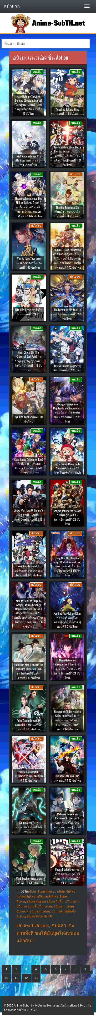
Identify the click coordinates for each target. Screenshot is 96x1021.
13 (35, 978)
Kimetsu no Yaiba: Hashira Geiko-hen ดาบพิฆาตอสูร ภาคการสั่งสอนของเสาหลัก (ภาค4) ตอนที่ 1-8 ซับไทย (67, 720)
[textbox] (45, 43)
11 (16, 978)
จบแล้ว (59, 925)
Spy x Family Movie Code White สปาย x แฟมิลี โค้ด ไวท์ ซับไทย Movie (67, 468)
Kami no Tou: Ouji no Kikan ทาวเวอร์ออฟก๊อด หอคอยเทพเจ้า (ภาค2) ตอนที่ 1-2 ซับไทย (67, 619)
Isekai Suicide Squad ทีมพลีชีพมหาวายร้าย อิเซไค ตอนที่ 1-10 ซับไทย (29, 570)
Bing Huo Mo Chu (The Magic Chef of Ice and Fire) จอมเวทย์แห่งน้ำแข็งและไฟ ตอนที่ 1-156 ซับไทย (67, 566)
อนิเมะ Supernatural (41, 891)
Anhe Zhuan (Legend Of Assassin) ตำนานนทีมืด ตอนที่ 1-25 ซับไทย (28, 724)
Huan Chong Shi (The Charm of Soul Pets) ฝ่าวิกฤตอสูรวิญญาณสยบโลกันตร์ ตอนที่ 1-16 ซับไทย (28, 361)
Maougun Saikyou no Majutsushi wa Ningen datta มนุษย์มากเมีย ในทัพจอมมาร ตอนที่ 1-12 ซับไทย (67, 412)
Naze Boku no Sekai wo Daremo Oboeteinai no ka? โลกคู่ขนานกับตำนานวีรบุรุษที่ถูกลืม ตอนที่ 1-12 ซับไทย (29, 104)
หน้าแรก (12, 6)
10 (6, 978)
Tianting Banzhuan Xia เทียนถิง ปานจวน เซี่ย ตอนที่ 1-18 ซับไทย (67, 211)
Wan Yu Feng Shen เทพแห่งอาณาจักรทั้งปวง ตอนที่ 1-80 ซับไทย (29, 262)
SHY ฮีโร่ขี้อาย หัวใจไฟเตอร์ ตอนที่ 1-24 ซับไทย (28, 314)
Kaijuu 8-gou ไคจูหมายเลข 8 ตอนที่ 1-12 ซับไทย (28, 827)
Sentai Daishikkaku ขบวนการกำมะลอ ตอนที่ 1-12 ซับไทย (29, 776)
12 (26, 978)
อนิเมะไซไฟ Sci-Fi (39, 916)
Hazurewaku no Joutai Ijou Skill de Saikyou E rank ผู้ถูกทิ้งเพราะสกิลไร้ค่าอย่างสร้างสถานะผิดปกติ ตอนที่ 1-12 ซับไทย (29, 207)
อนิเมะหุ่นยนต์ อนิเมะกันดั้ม (45, 901)
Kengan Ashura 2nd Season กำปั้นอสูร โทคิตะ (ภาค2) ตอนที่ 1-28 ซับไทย (67, 517)
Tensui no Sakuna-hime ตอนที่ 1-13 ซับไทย (67, 111)
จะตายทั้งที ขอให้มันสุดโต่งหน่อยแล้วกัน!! (47, 933)
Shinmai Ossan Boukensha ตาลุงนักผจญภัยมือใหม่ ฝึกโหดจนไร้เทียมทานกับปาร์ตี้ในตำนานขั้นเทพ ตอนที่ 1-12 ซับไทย (67, 258)
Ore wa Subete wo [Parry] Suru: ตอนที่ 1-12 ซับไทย (67, 368)
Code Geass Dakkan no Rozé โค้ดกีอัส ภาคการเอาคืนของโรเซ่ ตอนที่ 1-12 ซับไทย (28, 466)
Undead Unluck (32, 925)
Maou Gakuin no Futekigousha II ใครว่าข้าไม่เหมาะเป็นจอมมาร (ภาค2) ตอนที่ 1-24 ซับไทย (67, 669)
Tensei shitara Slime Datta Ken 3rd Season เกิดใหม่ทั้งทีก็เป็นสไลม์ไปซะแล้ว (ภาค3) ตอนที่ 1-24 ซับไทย (67, 156)
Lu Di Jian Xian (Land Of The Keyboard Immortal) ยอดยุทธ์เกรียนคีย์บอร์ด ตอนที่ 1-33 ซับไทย (28, 671)
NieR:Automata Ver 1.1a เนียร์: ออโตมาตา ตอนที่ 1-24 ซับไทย (28, 160)
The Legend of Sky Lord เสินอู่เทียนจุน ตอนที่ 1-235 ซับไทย (67, 314)
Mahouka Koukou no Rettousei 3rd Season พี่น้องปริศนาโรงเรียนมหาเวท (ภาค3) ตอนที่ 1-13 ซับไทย (67, 823)
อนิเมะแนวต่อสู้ (40, 911)
